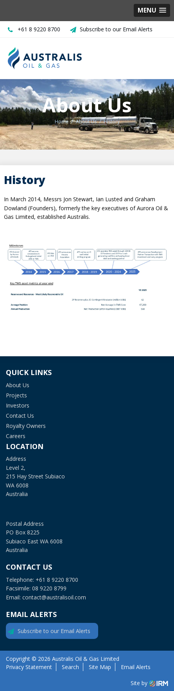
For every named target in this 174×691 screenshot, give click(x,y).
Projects (16, 395)
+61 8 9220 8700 (39, 29)
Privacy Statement (29, 667)
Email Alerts (136, 667)
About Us (17, 385)
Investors (17, 405)
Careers (15, 436)
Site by (149, 683)
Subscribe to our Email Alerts (116, 29)
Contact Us (20, 415)
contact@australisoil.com (54, 597)
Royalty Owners (26, 425)
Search (70, 667)
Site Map (100, 667)
